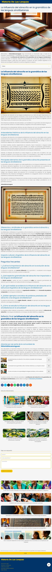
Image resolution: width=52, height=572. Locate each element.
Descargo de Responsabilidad (7, 568)
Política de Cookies (5, 566)
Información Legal (4, 563)
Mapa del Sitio (4, 569)
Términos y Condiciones (6, 565)
